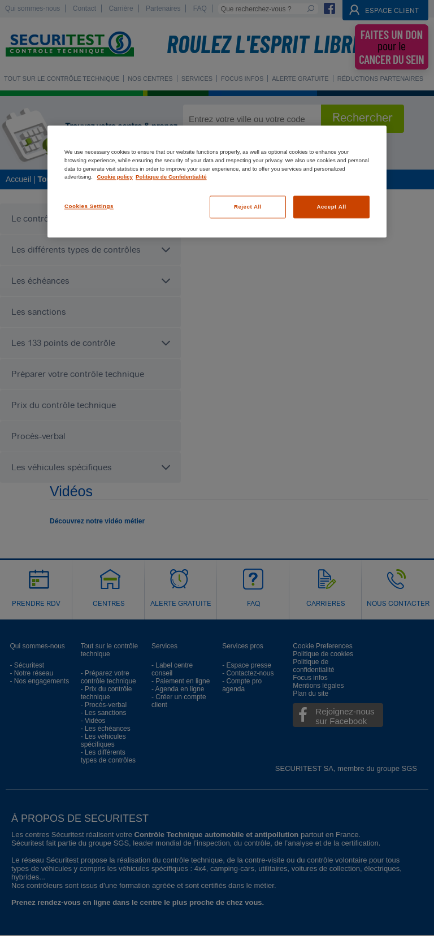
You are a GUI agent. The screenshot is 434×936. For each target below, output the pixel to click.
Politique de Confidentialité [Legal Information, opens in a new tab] (171, 177)
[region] (217, 181)
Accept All (331, 206)
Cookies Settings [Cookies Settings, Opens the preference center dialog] (89, 206)
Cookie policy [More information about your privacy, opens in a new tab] (115, 177)
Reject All (248, 206)
